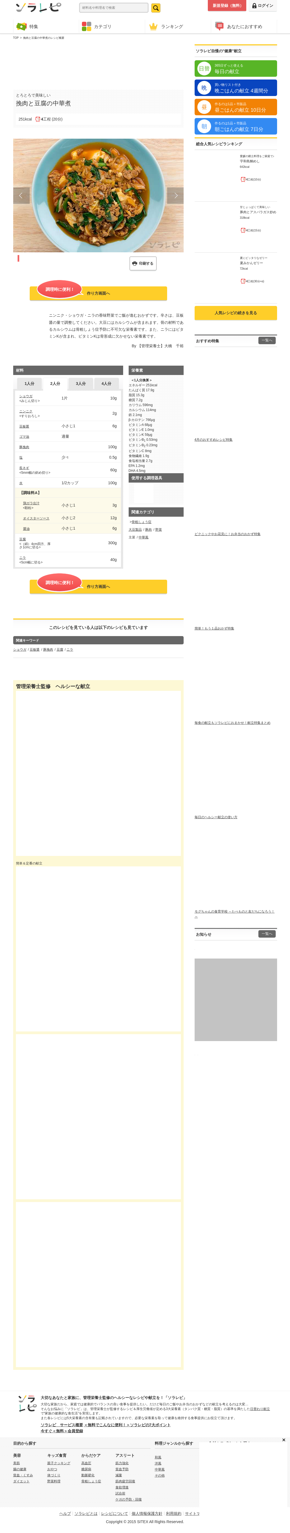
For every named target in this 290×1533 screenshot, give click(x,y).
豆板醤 (24, 426)
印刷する (146, 263)
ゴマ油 (24, 437)
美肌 (16, 1463)
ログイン (262, 5)
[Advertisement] (98, 64)
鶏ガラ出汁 (31, 503)
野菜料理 (53, 1481)
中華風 (143, 537)
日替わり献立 (260, 1409)
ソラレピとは (86, 1513)
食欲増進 (122, 1487)
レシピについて (114, 1513)
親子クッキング (58, 1463)
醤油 (26, 529)
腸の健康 (19, 1469)
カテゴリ (97, 26)
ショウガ (25, 396)
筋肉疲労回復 (125, 1481)
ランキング (165, 26)
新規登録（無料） (228, 5)
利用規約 (173, 1513)
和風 (158, 1457)
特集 (27, 26)
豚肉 (148, 530)
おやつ (52, 1469)
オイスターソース (36, 518)
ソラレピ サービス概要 (62, 1425)
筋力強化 (122, 1463)
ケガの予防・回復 (128, 1499)
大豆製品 (135, 530)
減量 (118, 1475)
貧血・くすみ (23, 1475)
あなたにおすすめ (238, 26)
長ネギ (24, 468)
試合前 (120, 1493)
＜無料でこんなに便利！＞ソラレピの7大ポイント (127, 1425)
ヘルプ (65, 1513)
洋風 (158, 1463)
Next (175, 195)
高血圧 (86, 1463)
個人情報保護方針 (147, 1513)
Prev (21, 195)
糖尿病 (86, 1469)
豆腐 (22, 539)
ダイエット (21, 1481)
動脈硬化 (88, 1475)
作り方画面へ (73, 292)
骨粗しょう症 (141, 522)
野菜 (158, 530)
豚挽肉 (24, 447)
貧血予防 (122, 1469)
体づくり (53, 1475)
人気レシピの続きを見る (236, 313)
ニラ (22, 558)
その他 (160, 1475)
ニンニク (25, 411)
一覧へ (267, 340)
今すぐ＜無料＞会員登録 (62, 1431)
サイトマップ (196, 1513)
